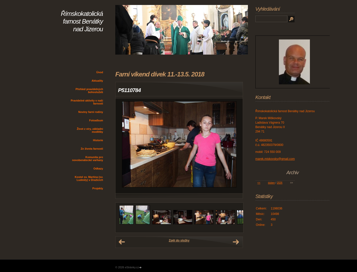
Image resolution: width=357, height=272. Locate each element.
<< (258, 182)
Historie (98, 140)
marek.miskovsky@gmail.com (275, 159)
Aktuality (97, 80)
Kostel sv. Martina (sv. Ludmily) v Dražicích (89, 178)
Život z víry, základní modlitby (90, 130)
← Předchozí (121, 242)
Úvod (99, 72)
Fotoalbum (96, 120)
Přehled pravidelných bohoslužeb (89, 91)
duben (271, 182)
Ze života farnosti (92, 148)
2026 (279, 182)
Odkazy (98, 168)
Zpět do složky (179, 240)
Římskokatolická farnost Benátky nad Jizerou (82, 21)
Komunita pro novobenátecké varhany (87, 159)
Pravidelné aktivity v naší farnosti (87, 102)
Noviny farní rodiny (90, 111)
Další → (235, 242)
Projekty (97, 188)
